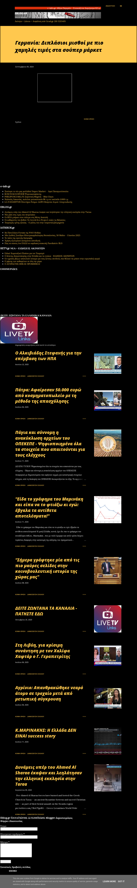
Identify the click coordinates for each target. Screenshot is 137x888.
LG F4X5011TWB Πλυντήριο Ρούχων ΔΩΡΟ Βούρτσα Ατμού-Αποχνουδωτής (38, 202)
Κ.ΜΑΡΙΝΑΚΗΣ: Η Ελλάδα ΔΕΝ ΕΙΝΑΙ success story (45, 733)
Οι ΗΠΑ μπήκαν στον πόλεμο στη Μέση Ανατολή (26, 217)
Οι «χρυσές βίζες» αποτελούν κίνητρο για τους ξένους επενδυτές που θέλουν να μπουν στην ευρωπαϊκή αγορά (52, 258)
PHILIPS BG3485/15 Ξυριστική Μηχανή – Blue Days (29, 196)
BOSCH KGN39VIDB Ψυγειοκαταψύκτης (23, 194)
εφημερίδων (21, 313)
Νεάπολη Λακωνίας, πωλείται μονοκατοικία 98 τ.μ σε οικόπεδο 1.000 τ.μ (36, 199)
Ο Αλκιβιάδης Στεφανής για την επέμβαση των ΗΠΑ (48, 355)
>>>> (84, 376)
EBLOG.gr (21, 13)
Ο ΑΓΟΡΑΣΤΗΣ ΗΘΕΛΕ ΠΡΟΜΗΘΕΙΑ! (22, 264)
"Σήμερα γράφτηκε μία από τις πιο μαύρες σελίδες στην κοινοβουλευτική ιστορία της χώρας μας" (47, 568)
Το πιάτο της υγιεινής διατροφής (18, 238)
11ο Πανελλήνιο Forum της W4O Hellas (23, 232)
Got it (121, 881)
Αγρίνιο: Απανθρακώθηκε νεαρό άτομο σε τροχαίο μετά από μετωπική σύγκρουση (49, 693)
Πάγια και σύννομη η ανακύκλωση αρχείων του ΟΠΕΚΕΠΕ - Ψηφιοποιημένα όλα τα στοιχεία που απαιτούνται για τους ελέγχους (50, 443)
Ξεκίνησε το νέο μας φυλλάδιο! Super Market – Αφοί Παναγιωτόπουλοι (36, 191)
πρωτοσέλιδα (14, 313)
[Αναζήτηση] (110, 6)
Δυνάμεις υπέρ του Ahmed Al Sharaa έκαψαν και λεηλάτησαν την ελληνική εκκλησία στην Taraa (48, 212)
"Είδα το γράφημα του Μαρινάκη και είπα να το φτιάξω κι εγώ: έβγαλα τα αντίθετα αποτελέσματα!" (49, 507)
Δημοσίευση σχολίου (35, 376)
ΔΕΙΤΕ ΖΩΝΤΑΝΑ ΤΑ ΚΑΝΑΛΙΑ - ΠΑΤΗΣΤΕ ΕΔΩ (46, 611)
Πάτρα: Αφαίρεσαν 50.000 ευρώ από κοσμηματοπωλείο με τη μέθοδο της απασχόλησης (48, 395)
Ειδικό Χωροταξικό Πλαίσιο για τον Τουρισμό (24, 253)
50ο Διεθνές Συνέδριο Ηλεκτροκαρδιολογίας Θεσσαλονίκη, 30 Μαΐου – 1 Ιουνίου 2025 (42, 235)
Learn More (109, 881)
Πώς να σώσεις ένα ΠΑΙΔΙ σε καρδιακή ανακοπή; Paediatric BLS (33, 243)
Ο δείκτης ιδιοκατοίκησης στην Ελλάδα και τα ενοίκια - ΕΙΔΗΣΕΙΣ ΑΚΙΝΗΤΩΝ (39, 256)
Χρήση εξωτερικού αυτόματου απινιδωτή (22, 240)
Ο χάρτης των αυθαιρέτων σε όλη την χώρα (23, 261)
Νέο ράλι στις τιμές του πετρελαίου (20, 214)
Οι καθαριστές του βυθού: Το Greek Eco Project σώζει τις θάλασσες (35, 220)
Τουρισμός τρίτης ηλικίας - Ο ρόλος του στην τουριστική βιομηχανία (34, 222)
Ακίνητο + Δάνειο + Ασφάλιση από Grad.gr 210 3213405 (40, 21)
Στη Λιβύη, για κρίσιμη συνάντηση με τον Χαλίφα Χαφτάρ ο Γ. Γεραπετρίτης (42, 650)
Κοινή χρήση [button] (89, 119)
